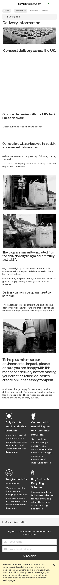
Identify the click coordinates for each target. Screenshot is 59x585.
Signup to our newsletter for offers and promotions (29, 532)
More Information (16, 522)
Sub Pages (13, 16)
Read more (11, 452)
